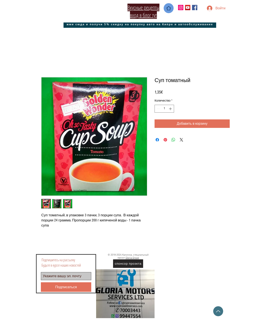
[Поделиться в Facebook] (157, 139)
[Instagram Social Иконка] (180, 7)
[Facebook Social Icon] (194, 7)
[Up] (218, 311)
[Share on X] (181, 139)
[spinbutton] (164, 108)
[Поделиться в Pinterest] (165, 139)
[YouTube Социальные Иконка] (187, 7)
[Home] (169, 8)
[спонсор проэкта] (128, 263)
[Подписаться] (66, 287)
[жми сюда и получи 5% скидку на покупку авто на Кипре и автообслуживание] (140, 24)
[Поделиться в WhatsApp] (173, 139)
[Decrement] (157, 108)
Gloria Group (132, 257)
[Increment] (170, 108)
